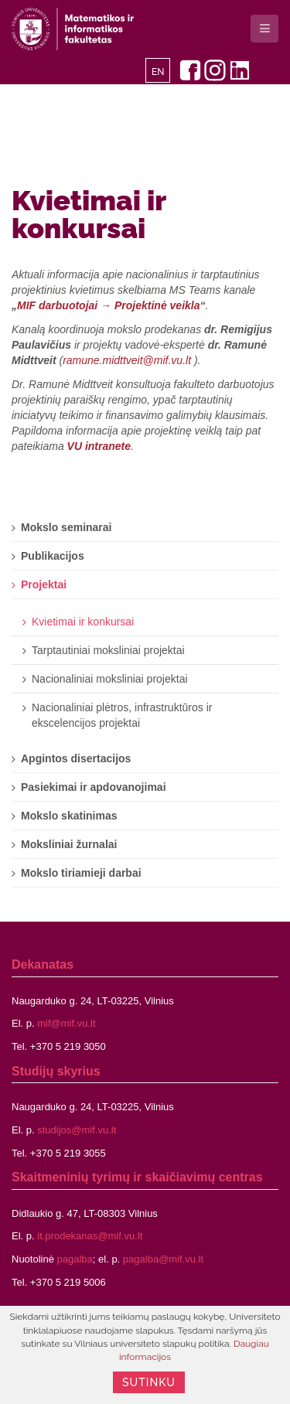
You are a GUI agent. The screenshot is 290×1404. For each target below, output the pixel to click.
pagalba (75, 1259)
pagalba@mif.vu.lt (163, 1259)
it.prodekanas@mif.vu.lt (89, 1236)
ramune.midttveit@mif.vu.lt (127, 360)
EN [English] (158, 71)
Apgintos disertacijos (76, 758)
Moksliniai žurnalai (69, 844)
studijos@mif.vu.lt (76, 1130)
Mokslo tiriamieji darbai (81, 873)
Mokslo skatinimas (69, 815)
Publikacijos (52, 556)
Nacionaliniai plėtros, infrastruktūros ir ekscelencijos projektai (122, 715)
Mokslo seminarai (66, 527)
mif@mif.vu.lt (66, 1023)
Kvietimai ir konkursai (89, 214)
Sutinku (149, 1382)
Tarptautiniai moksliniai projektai (108, 650)
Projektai (44, 584)
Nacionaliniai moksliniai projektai (110, 679)
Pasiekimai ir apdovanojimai (93, 787)
